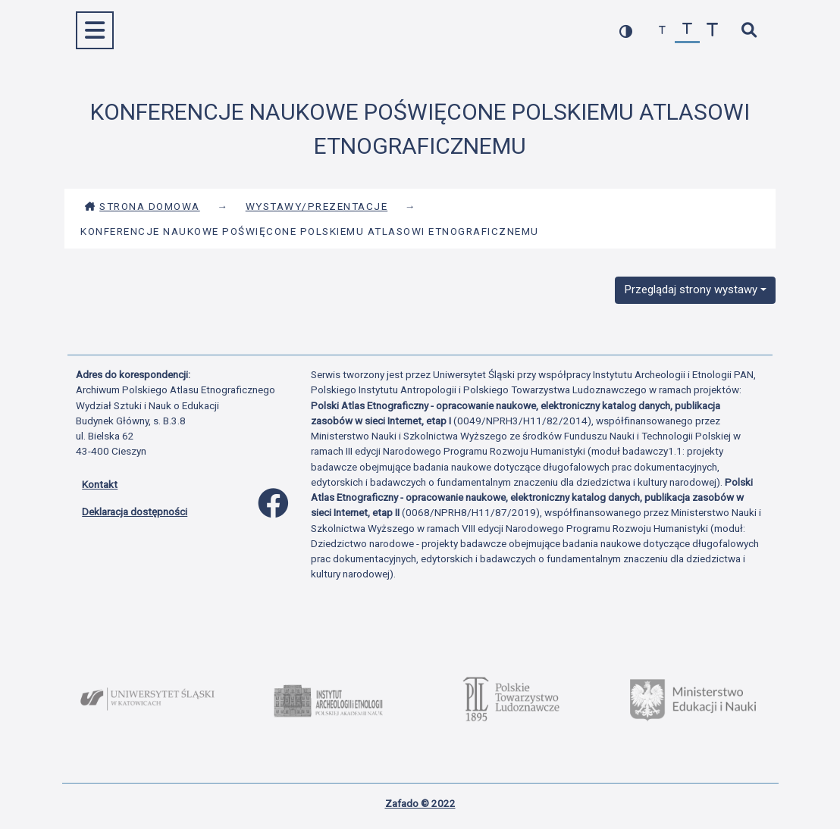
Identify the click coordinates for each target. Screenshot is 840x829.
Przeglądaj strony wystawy (691, 289)
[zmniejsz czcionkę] (662, 30)
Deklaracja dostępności (134, 511)
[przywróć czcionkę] (687, 30)
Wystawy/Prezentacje (317, 206)
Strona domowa (142, 206)
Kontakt (100, 484)
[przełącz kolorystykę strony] (625, 30)
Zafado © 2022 (420, 803)
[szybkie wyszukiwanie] (748, 30)
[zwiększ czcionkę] (712, 30)
